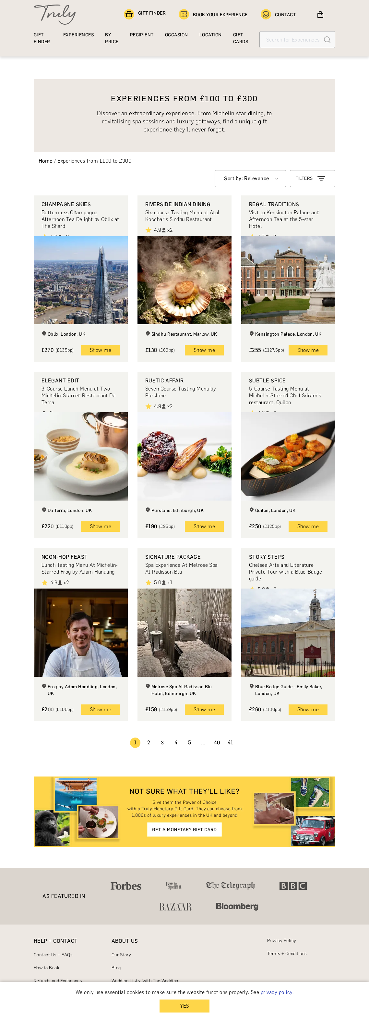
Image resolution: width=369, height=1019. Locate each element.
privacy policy (276, 992)
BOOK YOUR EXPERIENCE (213, 14)
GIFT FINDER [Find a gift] (145, 14)
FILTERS (310, 178)
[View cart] (320, 15)
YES (184, 1006)
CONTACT (278, 14)
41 (230, 742)
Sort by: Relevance (246, 178)
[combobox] (250, 178)
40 (217, 742)
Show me (100, 350)
